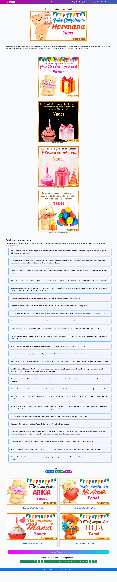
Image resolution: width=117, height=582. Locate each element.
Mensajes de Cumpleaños (85, 2)
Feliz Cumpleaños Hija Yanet (85, 543)
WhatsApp (59, 472)
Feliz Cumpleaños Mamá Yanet (32, 543)
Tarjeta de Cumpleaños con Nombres (56, 2)
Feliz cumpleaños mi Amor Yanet (85, 508)
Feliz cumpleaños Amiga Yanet (32, 508)
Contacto (71, 569)
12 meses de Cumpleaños (72, 2)
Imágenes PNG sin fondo (98, 2)
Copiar (68, 472)
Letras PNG (107, 2)
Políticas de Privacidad (64, 569)
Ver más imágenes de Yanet (58, 552)
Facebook (49, 472)
